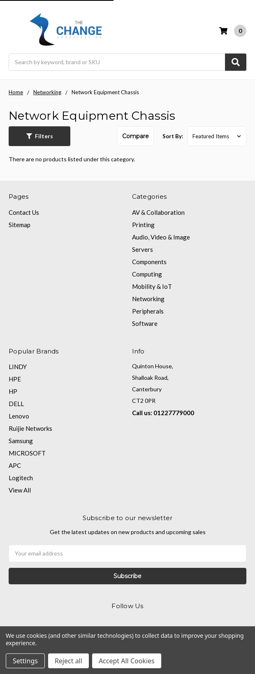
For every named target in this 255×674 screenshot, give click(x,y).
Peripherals (148, 311)
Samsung (21, 440)
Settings (25, 660)
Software (145, 323)
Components (149, 261)
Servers (142, 249)
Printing (143, 224)
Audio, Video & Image (161, 237)
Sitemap (19, 224)
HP (13, 391)
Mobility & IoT (152, 286)
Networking (148, 298)
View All (20, 490)
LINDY (18, 366)
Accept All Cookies (127, 660)
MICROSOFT (27, 453)
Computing (147, 274)
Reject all (68, 660)
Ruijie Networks (30, 428)
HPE (15, 379)
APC (15, 465)
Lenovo (19, 416)
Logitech (21, 477)
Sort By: (172, 136)
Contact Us (24, 212)
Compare (135, 136)
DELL (16, 403)
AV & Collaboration (158, 212)
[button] (39, 136)
